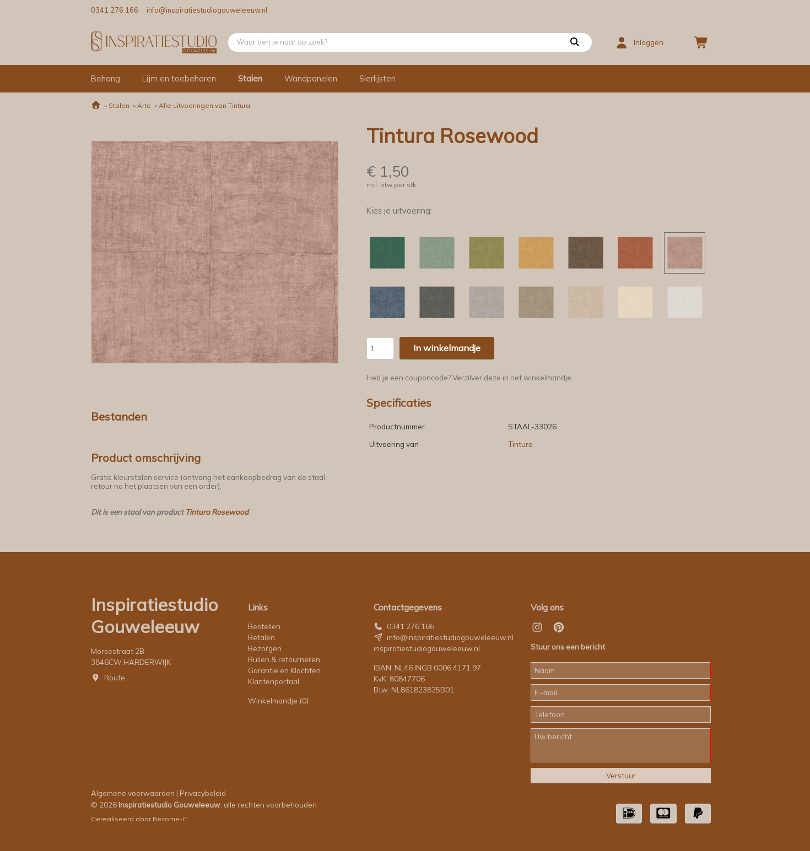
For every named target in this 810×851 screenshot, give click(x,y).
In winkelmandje (446, 347)
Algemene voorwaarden (133, 793)
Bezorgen (265, 648)
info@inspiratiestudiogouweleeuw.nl (207, 10)
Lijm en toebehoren (179, 78)
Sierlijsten (377, 78)
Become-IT (170, 819)
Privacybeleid (203, 793)
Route (114, 677)
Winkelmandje (278, 700)
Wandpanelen (310, 78)
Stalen (250, 78)
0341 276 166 (114, 10)
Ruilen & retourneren (284, 659)
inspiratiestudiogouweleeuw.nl (427, 648)
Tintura (520, 444)
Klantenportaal (273, 681)
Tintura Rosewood (217, 512)
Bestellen (264, 626)
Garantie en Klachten (285, 670)
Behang (105, 78)
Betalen (261, 637)
